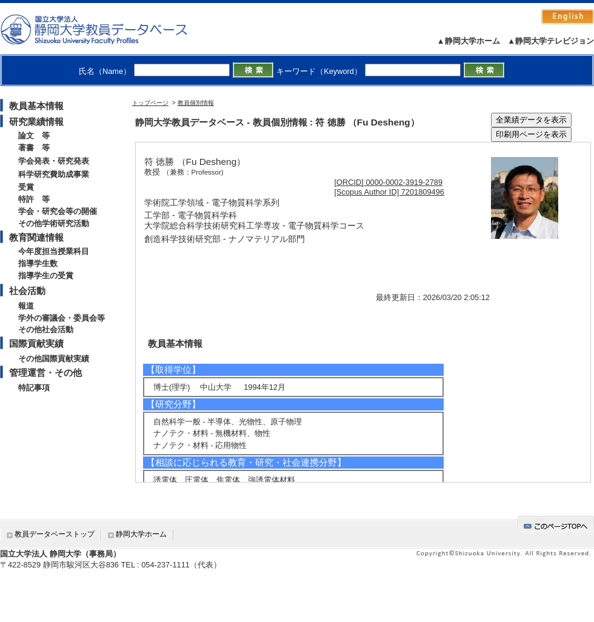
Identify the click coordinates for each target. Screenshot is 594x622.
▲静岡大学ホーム (468, 40)
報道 (26, 305)
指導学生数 (38, 263)
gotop (556, 524)
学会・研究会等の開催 (57, 211)
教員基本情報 (36, 106)
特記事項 (34, 387)
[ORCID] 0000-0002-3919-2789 (389, 182)
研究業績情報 (36, 121)
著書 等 (34, 147)
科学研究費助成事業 (53, 174)
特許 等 (34, 199)
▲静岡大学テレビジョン (550, 40)
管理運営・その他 (45, 372)
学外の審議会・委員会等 (61, 318)
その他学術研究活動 (53, 223)
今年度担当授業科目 (53, 251)
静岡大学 (106, 29)
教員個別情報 (196, 102)
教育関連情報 (36, 237)
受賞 (26, 187)
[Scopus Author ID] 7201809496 (389, 191)
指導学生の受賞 (45, 275)
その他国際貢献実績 (53, 358)
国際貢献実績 (36, 343)
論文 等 (34, 135)
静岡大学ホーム (141, 534)
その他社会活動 (45, 329)
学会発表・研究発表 (53, 161)
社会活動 (27, 291)
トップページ (150, 102)
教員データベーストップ (55, 534)
